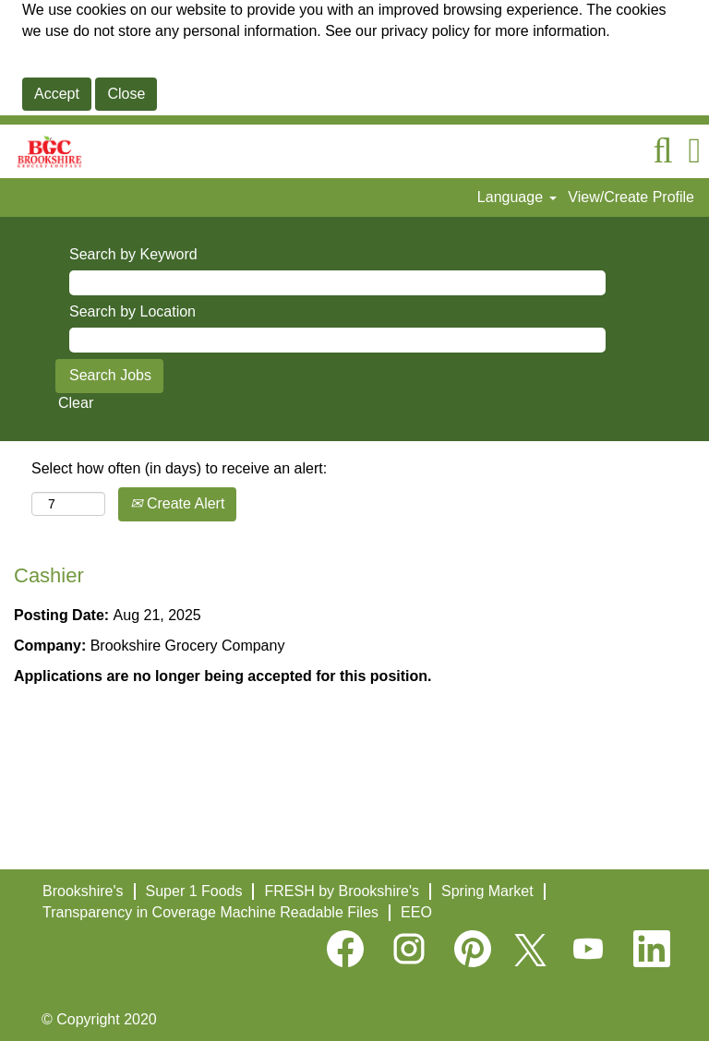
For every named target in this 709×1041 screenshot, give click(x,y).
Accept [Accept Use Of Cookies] (56, 94)
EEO (416, 912)
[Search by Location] (337, 340)
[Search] (662, 151)
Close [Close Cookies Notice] (126, 94)
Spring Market (487, 891)
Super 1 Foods (194, 891)
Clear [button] (75, 403)
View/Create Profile (631, 197)
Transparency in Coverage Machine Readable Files (210, 912)
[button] (694, 151)
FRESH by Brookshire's (341, 891)
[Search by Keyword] (337, 282)
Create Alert (177, 503)
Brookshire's (83, 891)
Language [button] (517, 197)
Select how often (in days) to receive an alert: (179, 468)
